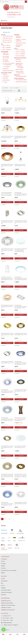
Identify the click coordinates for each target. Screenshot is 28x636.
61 (9, 519)
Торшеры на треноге (6, 607)
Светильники (4, 51)
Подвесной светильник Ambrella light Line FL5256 (19, 165)
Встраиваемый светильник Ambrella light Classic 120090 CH (20, 222)
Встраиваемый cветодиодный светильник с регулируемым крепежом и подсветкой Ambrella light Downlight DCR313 (20, 278)
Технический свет (19, 78)
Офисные (5, 74)
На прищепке (6, 76)
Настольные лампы (6, 72)
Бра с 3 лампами (7, 49)
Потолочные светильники (6, 57)
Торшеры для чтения (21, 43)
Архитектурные (19, 69)
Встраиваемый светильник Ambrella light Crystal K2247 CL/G (7, 222)
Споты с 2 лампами (20, 51)
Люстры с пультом (7, 42)
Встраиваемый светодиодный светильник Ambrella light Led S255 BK (20, 363)
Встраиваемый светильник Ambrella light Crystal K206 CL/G (7, 306)
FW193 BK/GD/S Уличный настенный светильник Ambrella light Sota (20, 419)
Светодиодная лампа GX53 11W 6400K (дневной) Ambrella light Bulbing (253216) (20, 250)
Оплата (3, 561)
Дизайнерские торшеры (19, 45)
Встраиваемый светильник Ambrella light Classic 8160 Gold (20, 137)
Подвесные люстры (7, 38)
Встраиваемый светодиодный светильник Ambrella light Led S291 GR (20, 194)
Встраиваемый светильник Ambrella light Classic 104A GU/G (7, 447)
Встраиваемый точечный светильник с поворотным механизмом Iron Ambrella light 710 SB (20, 475)
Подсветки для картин (8, 70)
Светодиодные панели (21, 79)
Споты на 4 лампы (20, 55)
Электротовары (19, 71)
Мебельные (5, 68)
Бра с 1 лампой (6, 45)
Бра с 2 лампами (7, 47)
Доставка (3, 563)
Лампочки (17, 75)
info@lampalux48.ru (7, 622)
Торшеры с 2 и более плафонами (21, 40)
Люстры (3, 34)
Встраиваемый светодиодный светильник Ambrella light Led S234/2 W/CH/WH (20, 306)
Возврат (3, 565)
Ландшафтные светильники (19, 64)
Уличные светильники (20, 57)
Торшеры (16, 34)
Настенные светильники (6, 60)
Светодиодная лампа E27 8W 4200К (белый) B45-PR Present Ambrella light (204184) (7, 109)
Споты (15, 48)
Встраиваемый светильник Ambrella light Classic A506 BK (20, 391)
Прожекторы (20, 73)
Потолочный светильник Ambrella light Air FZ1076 (20, 446)
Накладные (7, 66)
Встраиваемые (8, 64)
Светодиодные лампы (21, 76)
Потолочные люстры (8, 36)
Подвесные (18, 59)
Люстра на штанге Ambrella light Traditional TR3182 (7, 137)
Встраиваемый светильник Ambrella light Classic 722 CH (7, 362)
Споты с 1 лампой (20, 49)
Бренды (3, 572)
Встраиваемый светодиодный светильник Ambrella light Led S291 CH (7, 419)
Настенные (18, 61)
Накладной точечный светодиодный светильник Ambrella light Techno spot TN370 (7, 278)
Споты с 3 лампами (20, 53)
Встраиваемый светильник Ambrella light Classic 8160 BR (7, 166)
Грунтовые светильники (20, 66)
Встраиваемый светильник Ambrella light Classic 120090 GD (7, 335)
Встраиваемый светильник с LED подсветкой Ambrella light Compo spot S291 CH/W (7, 475)
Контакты (3, 568)
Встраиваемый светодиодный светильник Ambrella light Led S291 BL (7, 504)
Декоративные (6, 80)
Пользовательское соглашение (8, 570)
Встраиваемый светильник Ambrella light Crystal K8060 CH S (7, 250)
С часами (5, 82)
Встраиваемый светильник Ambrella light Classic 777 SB (20, 334)
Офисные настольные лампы (8, 605)
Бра (2, 44)
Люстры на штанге (7, 40)
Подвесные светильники (6, 53)
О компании (4, 559)
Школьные (5, 78)
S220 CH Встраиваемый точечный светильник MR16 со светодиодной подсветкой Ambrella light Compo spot (7, 194)
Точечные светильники (8, 63)
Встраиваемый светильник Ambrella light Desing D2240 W (20, 504)
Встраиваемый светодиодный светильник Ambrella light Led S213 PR (7, 391)
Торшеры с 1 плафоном (19, 36)
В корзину (7, 117)
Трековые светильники (21, 81)
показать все (4, 549)
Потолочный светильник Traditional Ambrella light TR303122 (20, 109)
